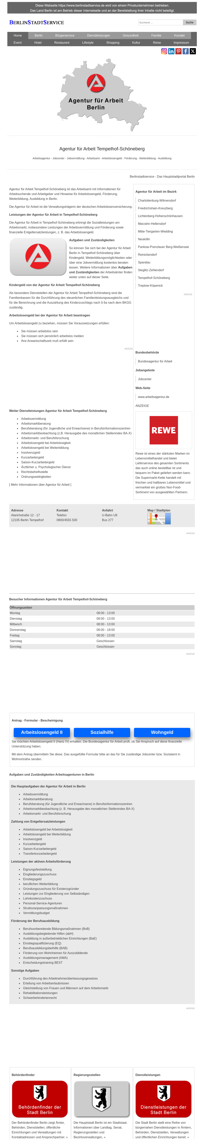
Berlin (39, 35)
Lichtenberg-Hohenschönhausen (160, 216)
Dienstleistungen (98, 35)
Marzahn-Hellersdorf (152, 223)
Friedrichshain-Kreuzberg (155, 208)
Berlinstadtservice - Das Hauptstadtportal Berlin (162, 176)
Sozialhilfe (102, 732)
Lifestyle (88, 42)
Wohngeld (162, 732)
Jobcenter (144, 379)
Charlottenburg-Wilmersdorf (157, 200)
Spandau (144, 262)
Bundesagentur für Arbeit (155, 361)
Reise (157, 42)
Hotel (37, 42)
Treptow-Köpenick (150, 285)
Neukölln (144, 239)
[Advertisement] (71, 378)
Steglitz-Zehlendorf (151, 270)
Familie (156, 35)
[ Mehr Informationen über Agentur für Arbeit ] (40, 484)
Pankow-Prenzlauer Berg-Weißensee (163, 247)
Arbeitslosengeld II (42, 732)
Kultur (136, 42)
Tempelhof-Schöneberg (154, 277)
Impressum (181, 42)
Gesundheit (131, 35)
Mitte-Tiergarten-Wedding (155, 231)
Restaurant (61, 42)
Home (18, 35)
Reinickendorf (147, 254)
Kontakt (179, 35)
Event (18, 42)
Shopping (112, 42)
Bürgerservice (64, 35)
